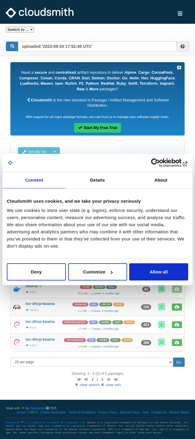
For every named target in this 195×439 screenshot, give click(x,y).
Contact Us (159, 412)
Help (146, 412)
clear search (87, 385)
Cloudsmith (37, 408)
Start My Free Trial (97, 127)
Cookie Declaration (53, 412)
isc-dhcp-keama (40, 303)
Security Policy (130, 412)
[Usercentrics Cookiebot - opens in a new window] (162, 162)
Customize (98, 271)
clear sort (110, 385)
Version (27, 412)
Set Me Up (34, 152)
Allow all (159, 271)
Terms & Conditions (82, 412)
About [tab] (160, 179)
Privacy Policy (107, 412)
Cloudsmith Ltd (74, 422)
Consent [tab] (34, 179)
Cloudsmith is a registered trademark (33, 422)
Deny (36, 271)
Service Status (179, 412)
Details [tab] (97, 179)
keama (32, 286)
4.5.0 (33, 292)
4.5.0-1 (34, 309)
